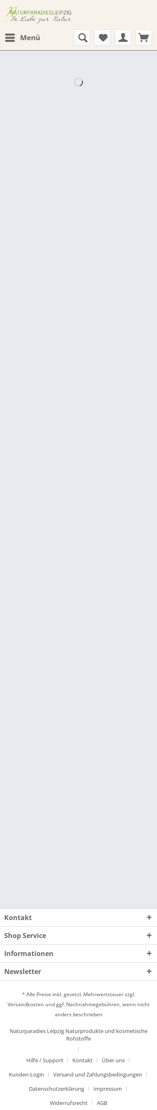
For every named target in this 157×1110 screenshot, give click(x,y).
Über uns (113, 1060)
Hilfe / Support (44, 1060)
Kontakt (82, 1060)
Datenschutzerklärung (56, 1088)
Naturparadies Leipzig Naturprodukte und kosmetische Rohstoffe (78, 1034)
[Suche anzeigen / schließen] (82, 37)
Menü (22, 36)
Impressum (107, 1088)
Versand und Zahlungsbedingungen (97, 1074)
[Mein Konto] (123, 37)
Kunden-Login (26, 1074)
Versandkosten (26, 1004)
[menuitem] (22, 37)
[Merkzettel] (102, 37)
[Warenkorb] (143, 37)
